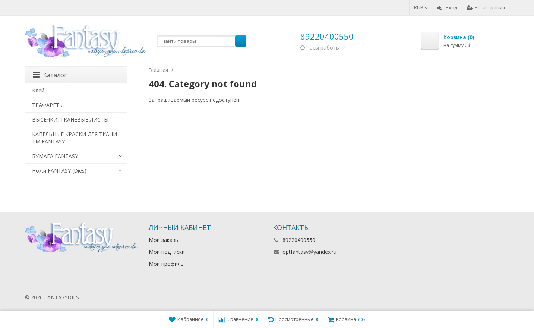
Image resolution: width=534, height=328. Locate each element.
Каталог (50, 75)
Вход (447, 7)
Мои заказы (164, 239)
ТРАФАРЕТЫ (48, 104)
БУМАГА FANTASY (55, 156)
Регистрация (486, 7)
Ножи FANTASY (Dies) (59, 170)
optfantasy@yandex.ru (309, 251)
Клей (38, 90)
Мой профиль (166, 263)
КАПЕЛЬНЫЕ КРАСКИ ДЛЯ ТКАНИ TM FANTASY (74, 137)
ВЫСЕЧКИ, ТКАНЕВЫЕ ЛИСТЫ (70, 119)
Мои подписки (167, 251)
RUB (421, 7)
